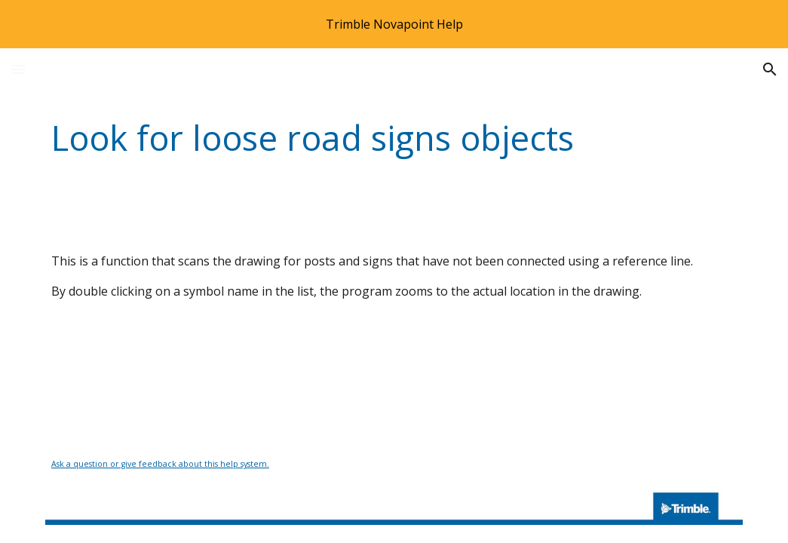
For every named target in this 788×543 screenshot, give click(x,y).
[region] (394, 24)
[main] (394, 138)
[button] (18, 69)
